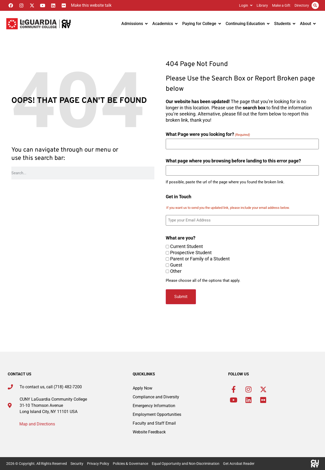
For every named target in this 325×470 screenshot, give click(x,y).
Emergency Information (154, 405)
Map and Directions (37, 424)
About (308, 23)
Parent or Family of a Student (200, 259)
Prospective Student (191, 252)
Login (245, 5)
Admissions (134, 23)
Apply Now (142, 388)
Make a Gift (281, 5)
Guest (176, 265)
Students (284, 23)
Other (175, 271)
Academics (165, 23)
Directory (302, 5)
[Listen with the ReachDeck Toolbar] (90, 5)
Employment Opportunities (157, 414)
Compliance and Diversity (156, 396)
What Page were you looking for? (208, 134)
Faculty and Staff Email (154, 423)
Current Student (186, 246)
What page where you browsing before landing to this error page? (233, 160)
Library (262, 5)
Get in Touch (178, 196)
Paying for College (201, 23)
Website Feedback (149, 432)
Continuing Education (247, 23)
